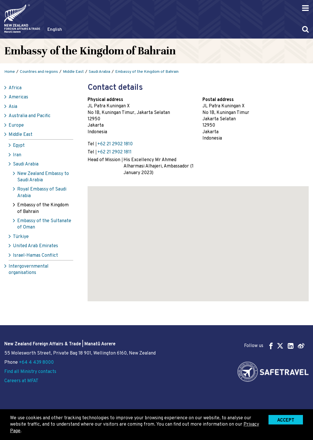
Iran (17, 155)
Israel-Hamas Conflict (35, 255)
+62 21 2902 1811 (114, 152)
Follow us (274, 345)
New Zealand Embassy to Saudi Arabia (43, 177)
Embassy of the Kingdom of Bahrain (43, 208)
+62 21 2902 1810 (115, 144)
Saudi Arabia (25, 164)
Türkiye (21, 237)
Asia (13, 107)
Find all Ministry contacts (30, 372)
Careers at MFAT (21, 381)
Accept (285, 420)
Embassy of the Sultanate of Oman (44, 224)
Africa (15, 88)
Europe (16, 125)
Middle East (20, 135)
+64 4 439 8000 (36, 362)
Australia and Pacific (30, 116)
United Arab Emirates (35, 246)
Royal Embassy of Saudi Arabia (41, 192)
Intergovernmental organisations (29, 270)
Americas (18, 97)
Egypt (19, 145)
